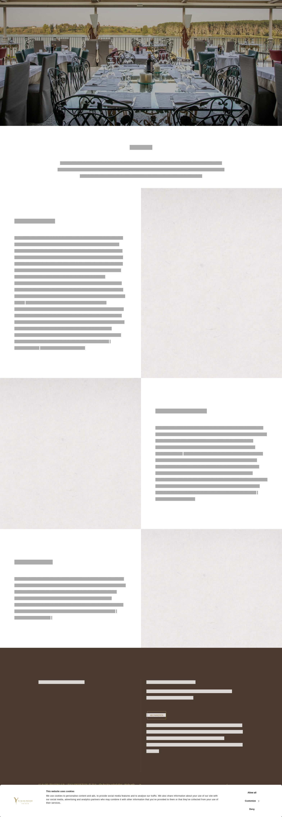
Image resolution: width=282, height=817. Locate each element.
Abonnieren (156, 715)
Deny (251, 808)
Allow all (252, 792)
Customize (252, 800)
